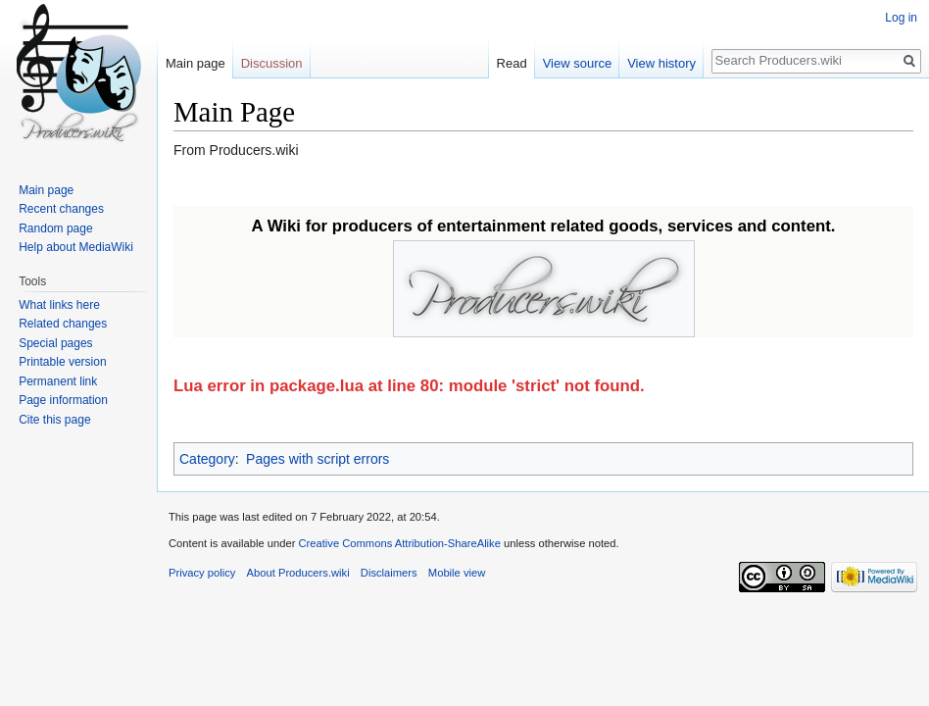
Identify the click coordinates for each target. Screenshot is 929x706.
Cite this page (54, 420)
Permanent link (58, 381)
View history (661, 63)
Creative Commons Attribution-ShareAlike (399, 543)
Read (512, 63)
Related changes (63, 323)
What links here (59, 305)
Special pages (55, 343)
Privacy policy (202, 573)
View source (577, 63)
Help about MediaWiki (76, 247)
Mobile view (456, 573)
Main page (195, 63)
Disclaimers (389, 573)
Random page (55, 228)
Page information (63, 400)
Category (207, 459)
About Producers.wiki (298, 573)
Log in (901, 18)
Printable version (62, 362)
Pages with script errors (317, 459)
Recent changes (61, 209)
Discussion (272, 63)
